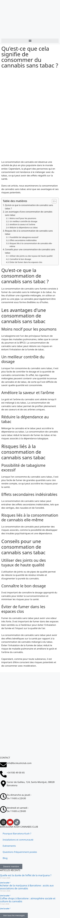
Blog (5, 858)
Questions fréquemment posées (20, 851)
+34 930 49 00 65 (16, 772)
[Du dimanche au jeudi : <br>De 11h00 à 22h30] (3, 796)
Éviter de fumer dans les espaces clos (25, 262)
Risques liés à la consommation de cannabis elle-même (30, 245)
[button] (30, 41)
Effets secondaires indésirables (23, 240)
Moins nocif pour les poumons (22, 218)
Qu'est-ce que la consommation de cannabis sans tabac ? (29, 207)
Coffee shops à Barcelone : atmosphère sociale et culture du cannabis (27, 900)
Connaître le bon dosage (20, 259)
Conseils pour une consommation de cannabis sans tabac (30, 251)
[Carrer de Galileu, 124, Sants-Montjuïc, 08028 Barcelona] (30, 746)
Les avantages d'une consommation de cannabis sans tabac (28, 213)
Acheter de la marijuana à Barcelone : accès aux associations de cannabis (27, 887)
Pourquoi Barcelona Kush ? (17, 833)
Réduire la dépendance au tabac (23, 227)
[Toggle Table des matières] (53, 201)
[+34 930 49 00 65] (3, 774)
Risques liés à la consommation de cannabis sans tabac (29, 232)
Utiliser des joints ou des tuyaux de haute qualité (31, 256)
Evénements (9, 845)
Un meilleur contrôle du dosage (23, 221)
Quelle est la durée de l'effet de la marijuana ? (25, 875)
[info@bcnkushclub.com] (3, 764)
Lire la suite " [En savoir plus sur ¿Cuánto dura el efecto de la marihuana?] (5, 883)
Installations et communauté (18, 839)
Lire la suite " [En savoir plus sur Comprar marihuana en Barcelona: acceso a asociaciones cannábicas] (5, 896)
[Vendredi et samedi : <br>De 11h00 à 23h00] (3, 809)
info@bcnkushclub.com (19, 763)
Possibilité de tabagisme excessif (23, 237)
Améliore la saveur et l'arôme (22, 224)
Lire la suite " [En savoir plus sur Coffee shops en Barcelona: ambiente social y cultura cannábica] (5, 908)
